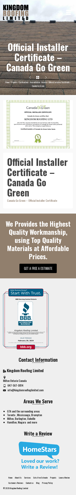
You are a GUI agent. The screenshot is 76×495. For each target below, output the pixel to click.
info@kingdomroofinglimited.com (23, 390)
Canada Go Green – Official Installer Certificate (32, 200)
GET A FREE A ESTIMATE (38, 268)
